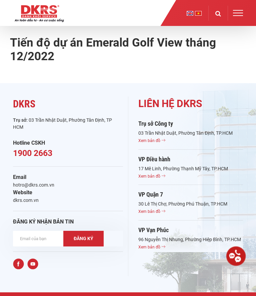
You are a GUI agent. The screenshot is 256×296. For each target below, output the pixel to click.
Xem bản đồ (151, 140)
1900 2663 (32, 153)
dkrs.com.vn (26, 200)
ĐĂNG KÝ (83, 238)
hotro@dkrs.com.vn (33, 185)
